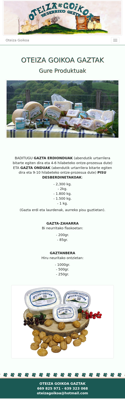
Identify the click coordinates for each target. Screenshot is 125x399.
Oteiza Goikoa (17, 40)
